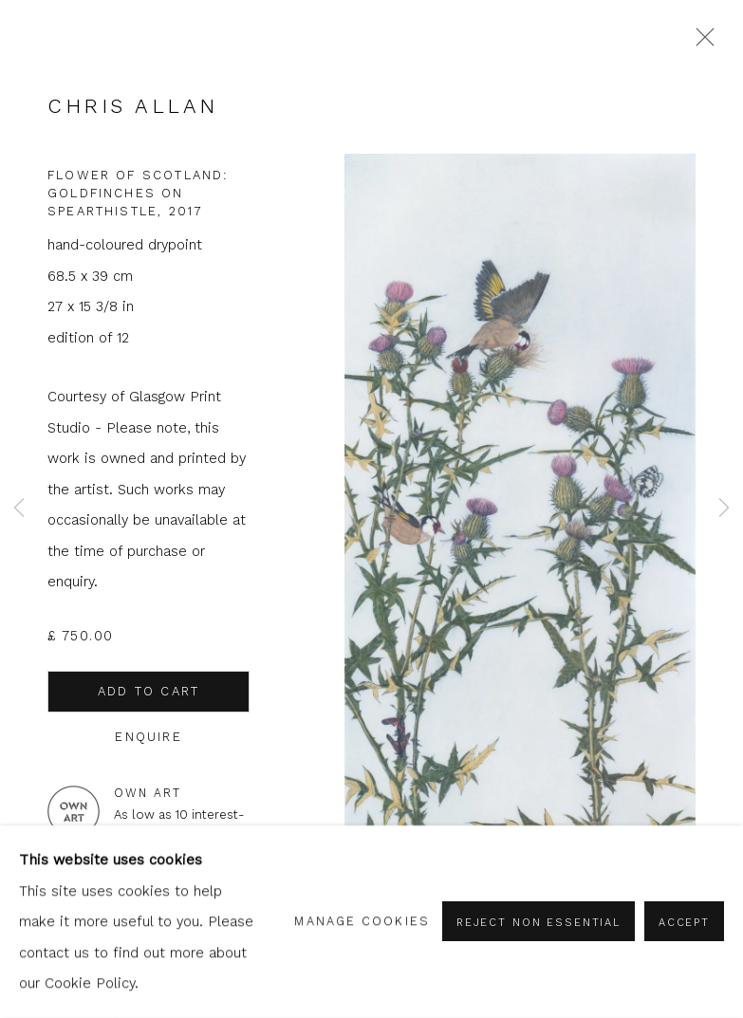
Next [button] (724, 509)
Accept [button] (684, 923)
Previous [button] (19, 509)
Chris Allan (132, 106)
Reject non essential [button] (538, 923)
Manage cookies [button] (361, 921)
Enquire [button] (148, 737)
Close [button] (700, 42)
